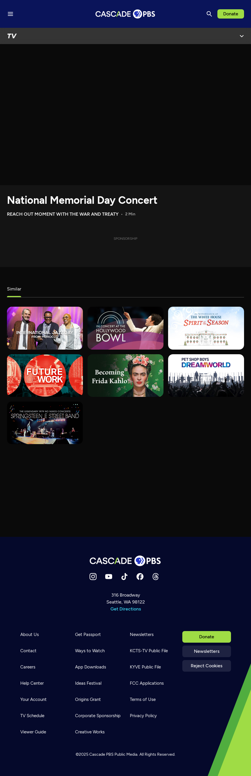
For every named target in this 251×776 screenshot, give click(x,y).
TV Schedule (32, 715)
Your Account (33, 699)
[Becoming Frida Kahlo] (125, 375)
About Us (29, 634)
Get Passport (88, 634)
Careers (27, 667)
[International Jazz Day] (45, 328)
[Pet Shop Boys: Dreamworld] (206, 375)
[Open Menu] (241, 36)
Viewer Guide (33, 732)
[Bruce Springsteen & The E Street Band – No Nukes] (45, 422)
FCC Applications (147, 683)
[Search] (209, 13)
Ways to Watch (90, 650)
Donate (230, 14)
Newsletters (206, 651)
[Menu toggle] (10, 13)
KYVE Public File (145, 667)
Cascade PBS (101, 754)
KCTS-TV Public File (149, 650)
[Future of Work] (45, 375)
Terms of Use (143, 699)
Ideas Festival (88, 683)
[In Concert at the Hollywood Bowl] (125, 328)
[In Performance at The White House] (206, 328)
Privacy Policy (143, 715)
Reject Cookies (206, 665)
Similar (14, 289)
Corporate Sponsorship (98, 715)
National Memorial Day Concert (82, 200)
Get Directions (125, 609)
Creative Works (90, 732)
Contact (28, 650)
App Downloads (90, 667)
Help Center (32, 683)
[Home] (125, 560)
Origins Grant (88, 699)
